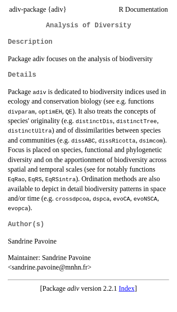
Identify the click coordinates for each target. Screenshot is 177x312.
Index (126, 288)
